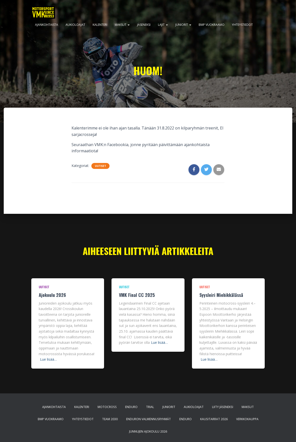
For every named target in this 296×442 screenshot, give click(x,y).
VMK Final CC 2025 (137, 295)
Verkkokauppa (247, 419)
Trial (150, 407)
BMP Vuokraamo (211, 25)
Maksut (122, 25)
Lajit (163, 25)
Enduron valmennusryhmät (148, 419)
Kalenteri (100, 25)
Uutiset (100, 166)
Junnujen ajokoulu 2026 (148, 431)
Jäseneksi (143, 25)
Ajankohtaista (46, 25)
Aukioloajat (75, 25)
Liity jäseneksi (222, 407)
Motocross (107, 407)
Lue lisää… (48, 359)
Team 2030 (110, 419)
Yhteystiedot (242, 25)
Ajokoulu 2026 (52, 295)
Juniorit (183, 25)
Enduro (131, 407)
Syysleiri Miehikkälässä (221, 295)
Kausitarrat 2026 (214, 419)
